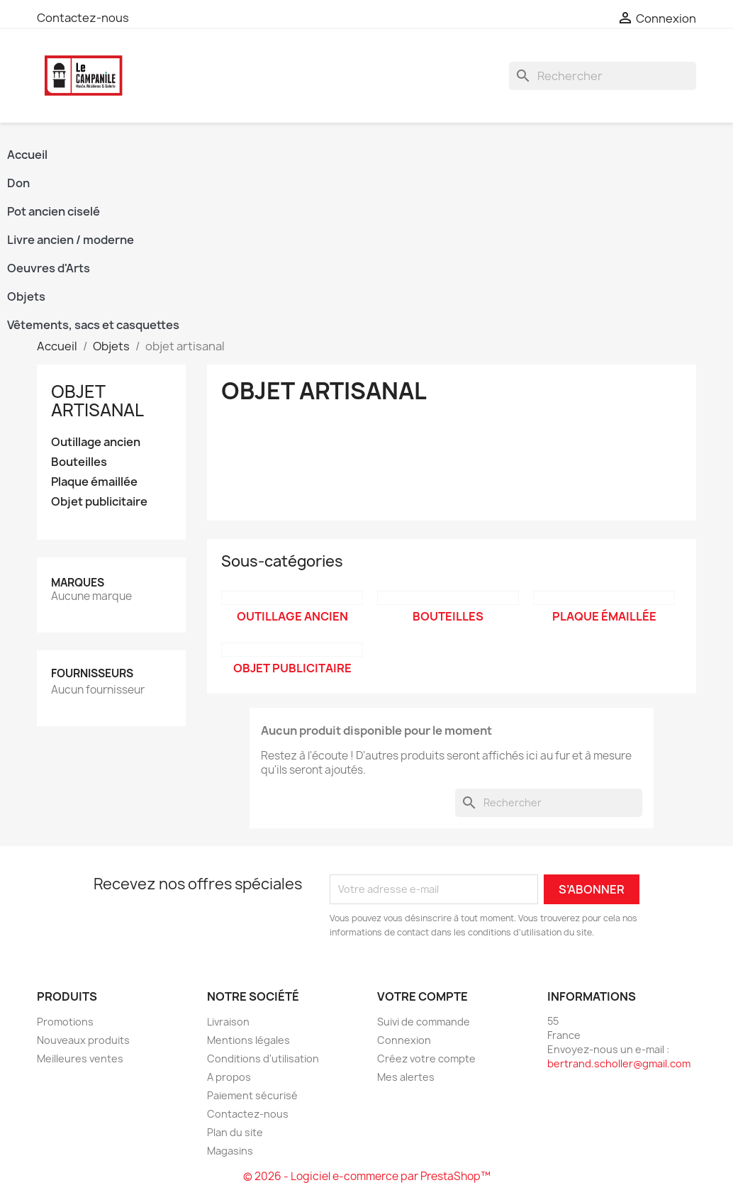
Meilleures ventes (80, 1058)
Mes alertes (406, 1077)
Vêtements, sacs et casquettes (93, 325)
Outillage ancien (95, 442)
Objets (26, 296)
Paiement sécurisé (252, 1095)
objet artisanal (97, 400)
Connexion (404, 1040)
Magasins (230, 1150)
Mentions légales (248, 1040)
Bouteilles (79, 462)
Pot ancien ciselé (53, 211)
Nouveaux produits (83, 1040)
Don (18, 183)
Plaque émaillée (94, 481)
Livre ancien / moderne (70, 240)
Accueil (27, 154)
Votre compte (422, 996)
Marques (77, 582)
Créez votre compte (426, 1058)
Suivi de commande (423, 1021)
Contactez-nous (83, 18)
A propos (229, 1077)
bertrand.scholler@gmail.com (618, 1063)
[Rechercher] (602, 76)
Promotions (65, 1021)
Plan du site (235, 1132)
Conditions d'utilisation (263, 1058)
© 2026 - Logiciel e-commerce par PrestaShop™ (367, 1176)
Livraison (228, 1021)
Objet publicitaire (99, 501)
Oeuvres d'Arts (48, 268)
